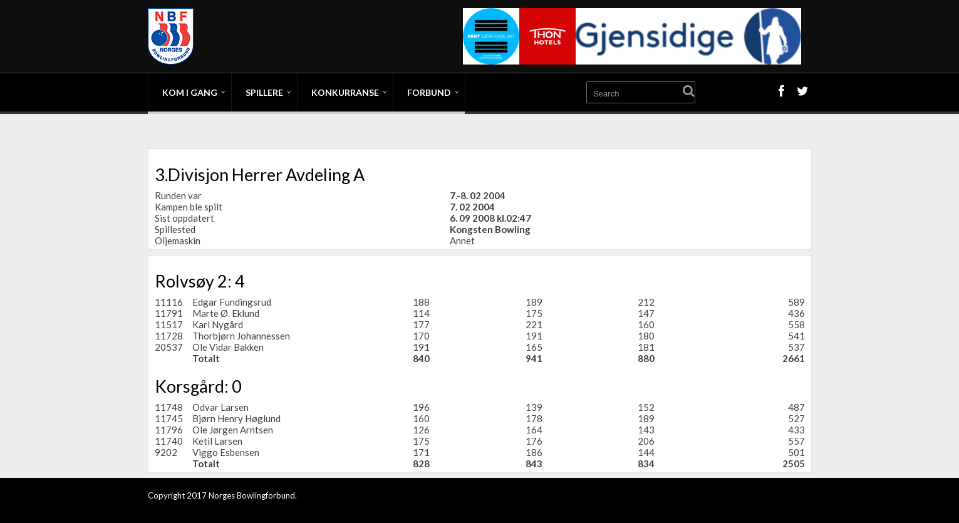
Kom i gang (189, 92)
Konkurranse (345, 92)
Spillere (264, 92)
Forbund (429, 92)
